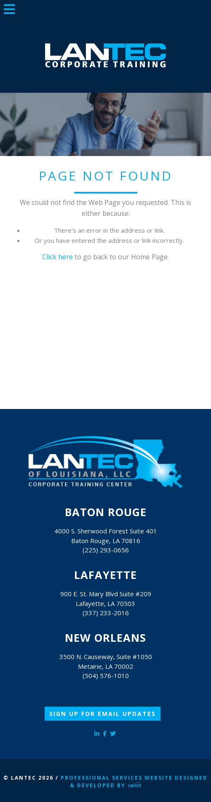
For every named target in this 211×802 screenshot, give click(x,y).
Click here (57, 256)
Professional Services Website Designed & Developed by (134, 781)
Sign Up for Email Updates (102, 714)
